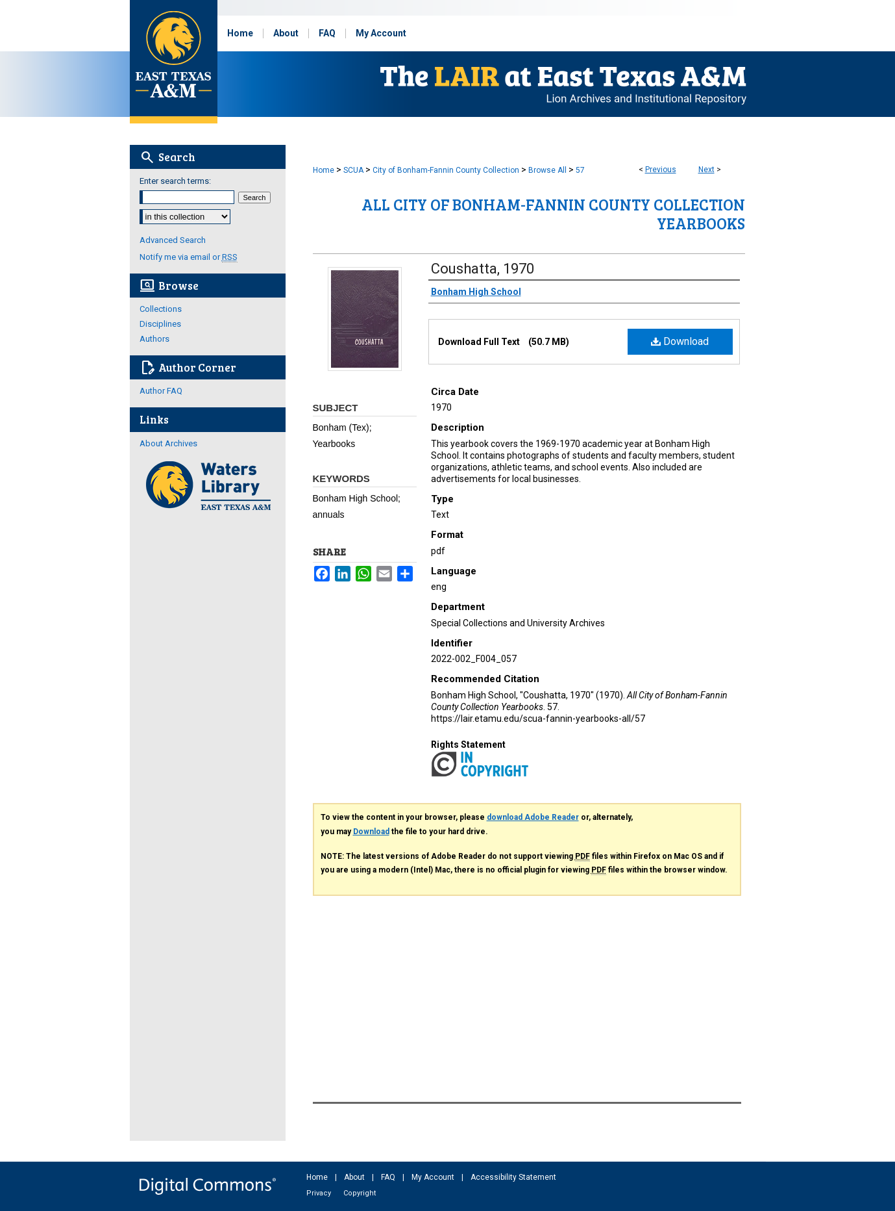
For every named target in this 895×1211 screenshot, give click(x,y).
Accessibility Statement (513, 1177)
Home (323, 170)
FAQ (389, 1177)
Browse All (547, 170)
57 (580, 170)
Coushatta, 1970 (482, 269)
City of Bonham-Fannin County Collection (446, 170)
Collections (161, 309)
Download (680, 341)
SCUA (353, 170)
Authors (154, 339)
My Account (433, 1177)
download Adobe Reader (533, 817)
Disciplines (160, 324)
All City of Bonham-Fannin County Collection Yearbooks (553, 214)
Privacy (319, 1193)
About (355, 1177)
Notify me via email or (189, 257)
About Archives (168, 443)
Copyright (359, 1193)
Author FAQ (161, 391)
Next (706, 169)
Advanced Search (173, 240)
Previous (660, 169)
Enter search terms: (175, 181)
